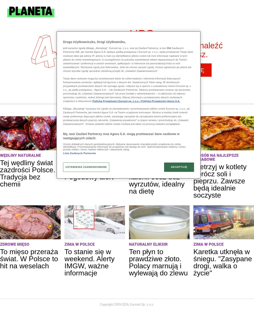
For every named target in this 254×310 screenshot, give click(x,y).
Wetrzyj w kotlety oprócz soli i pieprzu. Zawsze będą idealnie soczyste (219, 181)
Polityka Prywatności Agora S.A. (160, 101)
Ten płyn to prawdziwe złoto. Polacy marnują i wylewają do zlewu (158, 262)
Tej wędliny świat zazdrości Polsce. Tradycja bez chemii (27, 173)
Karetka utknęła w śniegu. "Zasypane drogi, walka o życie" (222, 262)
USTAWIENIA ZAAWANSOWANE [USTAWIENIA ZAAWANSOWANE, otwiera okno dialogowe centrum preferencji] (86, 167)
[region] (128, 105)
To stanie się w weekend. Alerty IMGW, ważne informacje (89, 262)
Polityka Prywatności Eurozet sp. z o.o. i (116, 101)
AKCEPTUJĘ (179, 167)
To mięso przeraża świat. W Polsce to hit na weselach (29, 259)
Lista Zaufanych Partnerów (79, 153)
